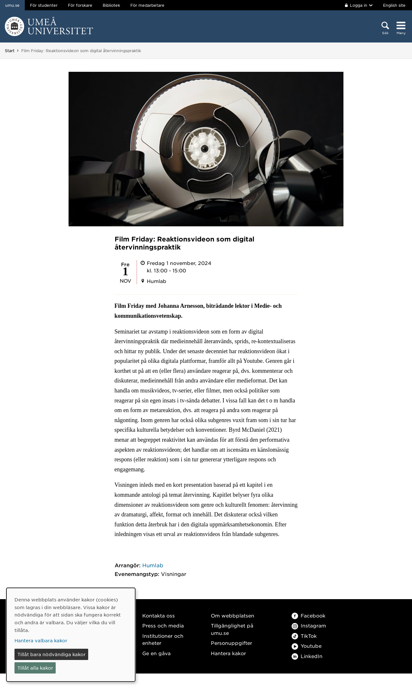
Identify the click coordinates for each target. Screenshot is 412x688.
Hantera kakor (228, 653)
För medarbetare (147, 5)
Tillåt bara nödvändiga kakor (51, 654)
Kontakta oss (158, 615)
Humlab (152, 565)
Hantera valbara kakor (40, 640)
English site (394, 5)
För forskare (80, 5)
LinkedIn (307, 656)
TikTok (304, 636)
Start (9, 50)
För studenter (44, 5)
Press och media (163, 625)
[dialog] (70, 635)
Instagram (309, 625)
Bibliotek (111, 5)
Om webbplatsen (232, 615)
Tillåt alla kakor (35, 668)
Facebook (308, 615)
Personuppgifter (231, 643)
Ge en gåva (156, 653)
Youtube (307, 646)
